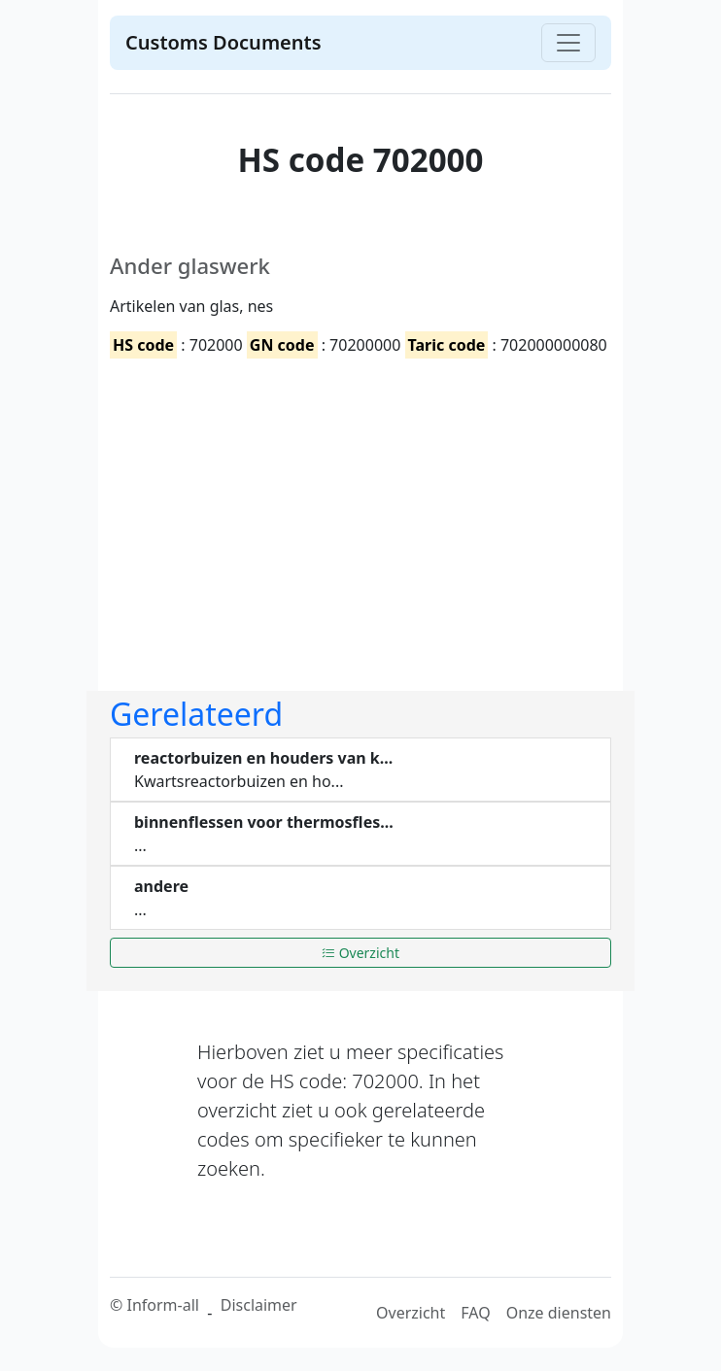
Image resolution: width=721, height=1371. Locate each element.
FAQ (475, 1312)
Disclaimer (259, 1305)
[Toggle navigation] (568, 42)
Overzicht (360, 952)
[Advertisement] (360, 508)
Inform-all (162, 1305)
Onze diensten (558, 1312)
